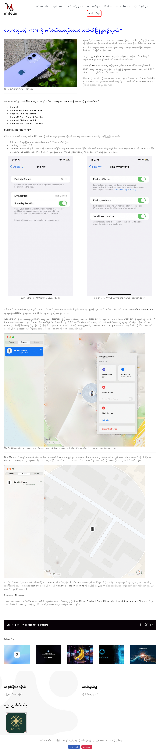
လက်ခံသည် (74, 747)
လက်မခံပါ (86, 747)
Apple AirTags (100, 56)
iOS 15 (95, 65)
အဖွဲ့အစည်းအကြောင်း (13, 694)
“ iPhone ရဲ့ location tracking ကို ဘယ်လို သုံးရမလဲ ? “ (80, 585)
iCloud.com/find (145, 309)
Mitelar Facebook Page (90, 601)
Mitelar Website (111, 601)
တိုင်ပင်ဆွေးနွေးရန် (90, 694)
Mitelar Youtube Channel (134, 601)
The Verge (19, 595)
